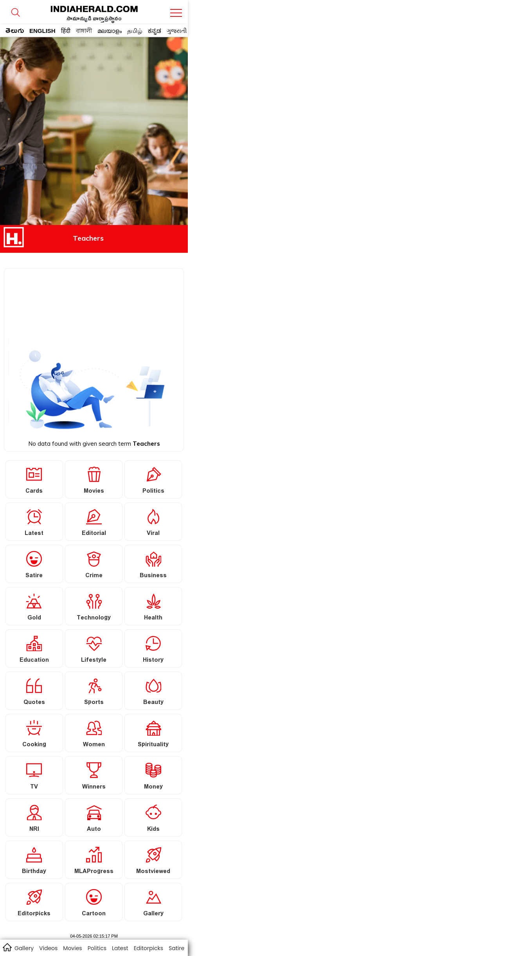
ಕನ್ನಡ (154, 30)
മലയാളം (109, 30)
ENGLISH (42, 30)
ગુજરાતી (177, 30)
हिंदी (65, 30)
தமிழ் (134, 30)
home (7, 947)
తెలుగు (14, 32)
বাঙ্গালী (84, 30)
